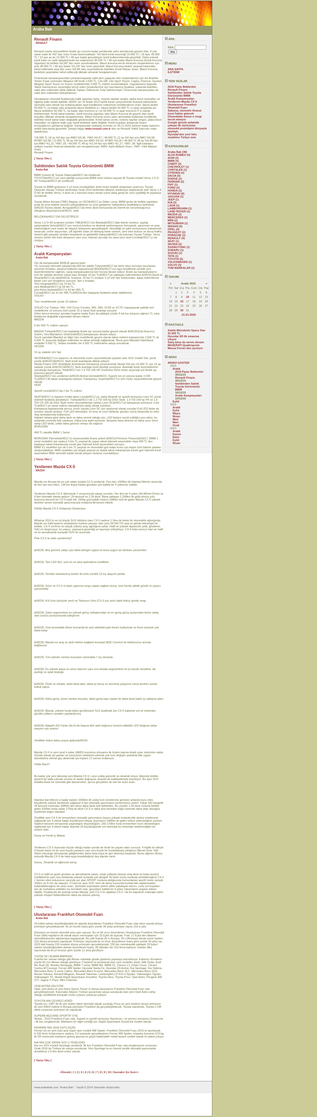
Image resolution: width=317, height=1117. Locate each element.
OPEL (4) (173, 229)
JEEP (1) (173, 199)
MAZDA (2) (175, 214)
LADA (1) (173, 205)
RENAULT (41, 43)
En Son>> (132, 1072)
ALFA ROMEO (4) (179, 154)
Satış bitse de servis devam (186, 342)
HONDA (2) (175, 190)
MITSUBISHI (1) (178, 223)
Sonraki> (119, 1072)
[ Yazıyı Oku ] (42, 158)
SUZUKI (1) (175, 252)
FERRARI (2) (176, 181)
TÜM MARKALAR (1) (181, 267)
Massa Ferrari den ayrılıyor (185, 348)
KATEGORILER (176, 146)
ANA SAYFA (175, 69)
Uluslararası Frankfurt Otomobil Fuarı (182, 106)
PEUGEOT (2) (176, 232)
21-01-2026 (189, 314)
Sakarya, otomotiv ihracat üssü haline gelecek (184, 112)
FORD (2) (174, 187)
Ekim (176, 437)
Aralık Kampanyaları (181, 98)
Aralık (176, 368)
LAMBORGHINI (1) (180, 208)
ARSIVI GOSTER (178, 362)
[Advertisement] (15, 75)
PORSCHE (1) (176, 235)
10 (187, 296)
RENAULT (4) (176, 238)
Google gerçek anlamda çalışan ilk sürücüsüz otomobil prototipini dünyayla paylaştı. (187, 127)
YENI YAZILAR (176, 81)
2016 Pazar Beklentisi (182, 86)
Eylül (176, 401)
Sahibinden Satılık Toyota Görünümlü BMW (184, 94)
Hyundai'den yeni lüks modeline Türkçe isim (182, 136)
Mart (176, 419)
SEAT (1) (173, 241)
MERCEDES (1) (177, 217)
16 (181, 301)
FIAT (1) (173, 184)
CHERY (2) (174, 163)
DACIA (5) (174, 175)
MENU (171, 63)
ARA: (170, 38)
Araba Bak (42, 169)
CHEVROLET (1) (178, 166)
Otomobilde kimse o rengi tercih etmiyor (185, 118)
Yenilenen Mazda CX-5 (182, 101)
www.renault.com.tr (98, 128)
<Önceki (66, 1072)
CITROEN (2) (176, 172)
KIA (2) (172, 202)
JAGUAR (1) (176, 196)
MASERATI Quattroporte (184, 345)
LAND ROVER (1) (179, 211)
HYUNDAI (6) (176, 193)
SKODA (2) (175, 244)
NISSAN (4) (175, 226)
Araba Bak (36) (177, 151)
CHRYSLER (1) (177, 169)
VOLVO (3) (174, 264)
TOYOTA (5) (175, 258)
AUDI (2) (173, 157)
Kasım (177, 434)
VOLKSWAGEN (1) (180, 261)
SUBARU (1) (176, 250)
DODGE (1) (175, 178)
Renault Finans (177, 89)
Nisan (176, 416)
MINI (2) (173, 220)
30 (181, 310)
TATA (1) (173, 255)
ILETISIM (173, 72)
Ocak (176, 425)
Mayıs (176, 413)
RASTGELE (174, 324)
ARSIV (171, 357)
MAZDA (40, 470)
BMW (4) (173, 160)
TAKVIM (172, 276)
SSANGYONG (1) (179, 247)
